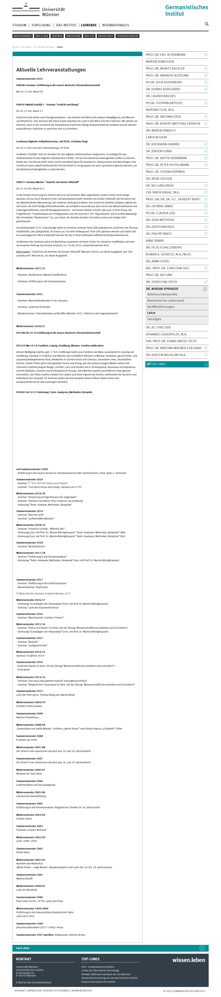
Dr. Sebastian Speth (161, 282)
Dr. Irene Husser (159, 178)
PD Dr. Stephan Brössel (164, 103)
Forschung (41, 25)
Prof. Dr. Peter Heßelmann (167, 165)
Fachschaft (105, 36)
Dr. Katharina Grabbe (163, 144)
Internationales (115, 25)
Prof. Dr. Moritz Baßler (165, 68)
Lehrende (26, 47)
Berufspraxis (22, 36)
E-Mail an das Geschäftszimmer (33, 982)
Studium (19, 25)
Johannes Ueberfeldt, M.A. (166, 334)
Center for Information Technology (100, 970)
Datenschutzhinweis (56, 990)
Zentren (57, 36)
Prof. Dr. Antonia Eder (163, 116)
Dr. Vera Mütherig (160, 220)
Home (15, 47)
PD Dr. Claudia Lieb (160, 213)
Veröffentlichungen (160, 307)
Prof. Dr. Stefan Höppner (165, 171)
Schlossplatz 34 (25, 973)
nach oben (22, 948)
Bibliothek (73, 36)
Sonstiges (154, 319)
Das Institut (66, 25)
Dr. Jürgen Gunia (159, 151)
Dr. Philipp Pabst (159, 233)
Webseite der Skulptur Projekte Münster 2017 (45, 593)
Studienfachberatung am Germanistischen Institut (109, 978)
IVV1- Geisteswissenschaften (97, 967)
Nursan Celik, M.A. (160, 110)
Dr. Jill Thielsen (158, 327)
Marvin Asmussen (160, 61)
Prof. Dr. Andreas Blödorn (167, 75)
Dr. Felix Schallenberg (164, 247)
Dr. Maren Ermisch (160, 130)
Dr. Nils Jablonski (160, 185)
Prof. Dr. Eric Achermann (165, 54)
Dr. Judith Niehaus (160, 227)
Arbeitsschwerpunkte (162, 294)
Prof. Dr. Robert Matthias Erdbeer (173, 123)
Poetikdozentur (127, 36)
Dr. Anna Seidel (158, 261)
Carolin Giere (156, 137)
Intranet (20, 990)
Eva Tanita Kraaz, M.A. (163, 192)
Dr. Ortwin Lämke (159, 206)
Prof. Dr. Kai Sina (159, 275)
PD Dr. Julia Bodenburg (164, 82)
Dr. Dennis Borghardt (163, 89)
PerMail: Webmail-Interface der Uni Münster (106, 974)
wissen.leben (188, 960)
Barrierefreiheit (82, 990)
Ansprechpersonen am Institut (98, 982)
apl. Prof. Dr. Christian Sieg (167, 268)
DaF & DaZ (41, 36)
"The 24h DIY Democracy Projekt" (49, 483)
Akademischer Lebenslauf (165, 300)
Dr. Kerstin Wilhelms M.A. (166, 355)
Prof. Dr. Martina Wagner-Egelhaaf (174, 348)
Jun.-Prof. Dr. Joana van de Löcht (171, 341)
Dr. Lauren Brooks (161, 96)
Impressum (34, 990)
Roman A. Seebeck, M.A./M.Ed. (168, 254)
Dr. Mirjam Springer (44, 47)
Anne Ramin (155, 240)
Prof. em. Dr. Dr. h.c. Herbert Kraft (173, 199)
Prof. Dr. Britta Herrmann (166, 158)
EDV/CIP (89, 36)
